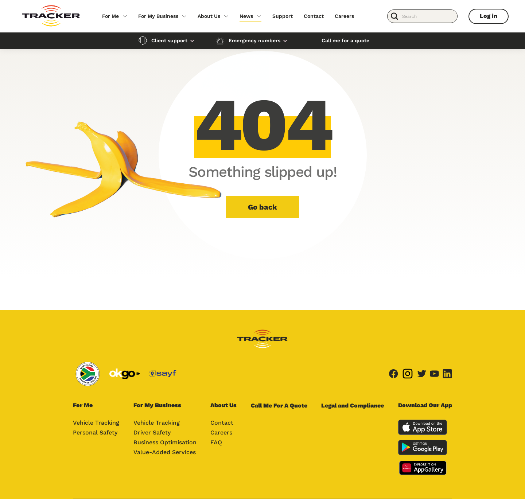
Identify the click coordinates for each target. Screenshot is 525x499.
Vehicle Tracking (96, 423)
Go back (262, 207)
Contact (314, 16)
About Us (209, 16)
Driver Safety (152, 432)
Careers (344, 16)
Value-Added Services (164, 452)
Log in (488, 15)
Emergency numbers (254, 40)
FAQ (216, 442)
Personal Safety (95, 432)
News (246, 16)
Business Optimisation (165, 442)
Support (282, 16)
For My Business (158, 16)
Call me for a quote (345, 40)
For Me (110, 16)
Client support (169, 40)
